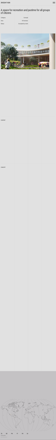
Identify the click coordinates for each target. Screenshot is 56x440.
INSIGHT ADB (5, 3)
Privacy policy (3, 435)
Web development (4, 437)
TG (1, 433)
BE (6, 433)
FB (22, 433)
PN (12, 433)
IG (27, 433)
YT (17, 433)
